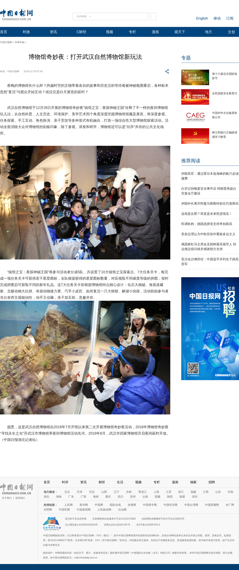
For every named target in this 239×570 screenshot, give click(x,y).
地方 (208, 32)
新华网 (83, 504)
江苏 (168, 491)
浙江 (181, 491)
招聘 (212, 482)
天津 (79, 491)
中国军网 (64, 509)
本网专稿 (19, 42)
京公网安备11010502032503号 (81, 524)
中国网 (99, 504)
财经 (102, 482)
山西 (104, 491)
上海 (156, 491)
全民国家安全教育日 (224, 93)
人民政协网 (104, 509)
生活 (120, 482)
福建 (193, 491)
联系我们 (20, 498)
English (202, 18)
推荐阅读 (190, 160)
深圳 (194, 496)
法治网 (122, 509)
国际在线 (115, 504)
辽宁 (116, 491)
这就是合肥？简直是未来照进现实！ (206, 213)
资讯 (53, 32)
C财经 (81, 32)
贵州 (133, 496)
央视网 (132, 504)
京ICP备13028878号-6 (148, 524)
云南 (145, 496)
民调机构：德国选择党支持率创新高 (206, 224)
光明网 (48, 509)
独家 (193, 482)
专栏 (132, 32)
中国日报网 (6, 42)
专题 (186, 57)
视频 (109, 32)
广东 (71, 496)
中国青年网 (150, 504)
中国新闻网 (84, 509)
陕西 (170, 496)
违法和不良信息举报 (75, 518)
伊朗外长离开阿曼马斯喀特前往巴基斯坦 (210, 203)
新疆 (182, 496)
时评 (65, 482)
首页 (3, 32)
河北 (92, 491)
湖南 (59, 496)
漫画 (155, 32)
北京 (67, 491)
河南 (230, 491)
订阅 (229, 18)
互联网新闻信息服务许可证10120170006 (114, 518)
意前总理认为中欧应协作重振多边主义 (208, 234)
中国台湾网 (191, 504)
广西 (83, 496)
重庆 (108, 496)
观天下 (179, 32)
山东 (218, 491)
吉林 (129, 491)
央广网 (230, 504)
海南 (96, 496)
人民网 (68, 504)
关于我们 (7, 498)
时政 (26, 32)
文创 (231, 32)
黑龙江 (142, 491)
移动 (217, 18)
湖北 (46, 496)
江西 (206, 491)
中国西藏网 (212, 504)
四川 (120, 496)
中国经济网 (170, 504)
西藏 (157, 496)
